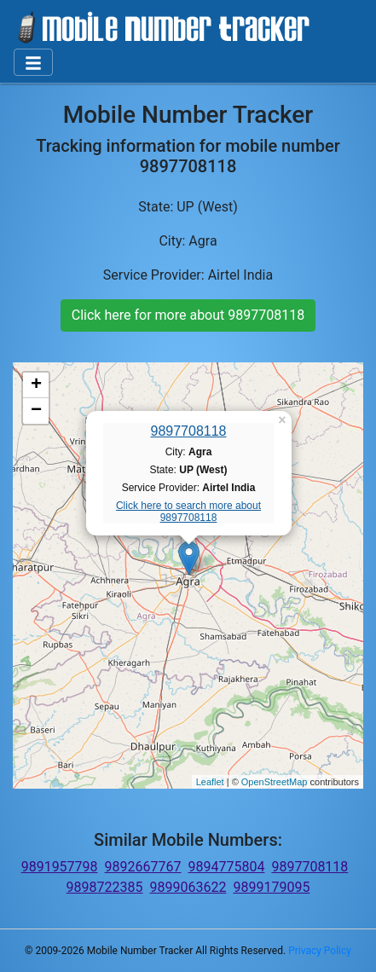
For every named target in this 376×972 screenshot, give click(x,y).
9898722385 (105, 887)
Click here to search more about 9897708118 (188, 512)
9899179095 (271, 887)
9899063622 (188, 887)
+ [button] (36, 385)
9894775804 (226, 867)
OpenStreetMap (274, 782)
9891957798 (59, 867)
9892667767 (143, 867)
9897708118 (189, 431)
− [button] (36, 411)
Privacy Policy (319, 951)
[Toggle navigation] (33, 62)
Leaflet (210, 782)
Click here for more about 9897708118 (188, 315)
